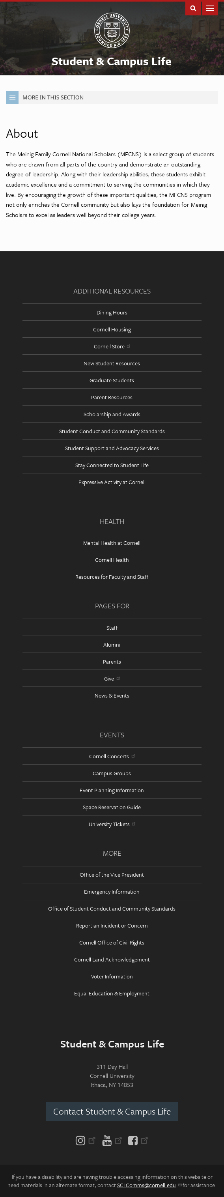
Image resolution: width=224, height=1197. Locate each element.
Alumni (111, 644)
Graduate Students (112, 380)
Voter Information (112, 976)
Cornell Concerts (111, 756)
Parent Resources (112, 397)
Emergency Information (112, 891)
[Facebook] (136, 1140)
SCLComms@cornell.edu (149, 1185)
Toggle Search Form (193, 7)
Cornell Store (112, 346)
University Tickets (112, 824)
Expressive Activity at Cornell (112, 482)
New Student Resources (112, 363)
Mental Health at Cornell (111, 543)
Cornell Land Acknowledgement (112, 959)
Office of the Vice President (112, 874)
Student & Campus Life (112, 61)
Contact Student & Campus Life (112, 1111)
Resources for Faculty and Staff (111, 576)
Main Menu (210, 7)
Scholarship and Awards (112, 414)
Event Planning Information (112, 790)
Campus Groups (112, 773)
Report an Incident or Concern (112, 925)
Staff (112, 627)
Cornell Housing (112, 329)
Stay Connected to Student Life (112, 465)
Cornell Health (112, 559)
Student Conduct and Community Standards (112, 431)
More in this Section (45, 97)
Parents (112, 661)
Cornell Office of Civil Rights (111, 942)
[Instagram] (87, 1140)
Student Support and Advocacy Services (112, 448)
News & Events (112, 695)
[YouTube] (112, 1140)
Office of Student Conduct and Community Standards (111, 908)
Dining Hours (112, 312)
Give (111, 678)
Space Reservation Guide (112, 807)
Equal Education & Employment (111, 993)
